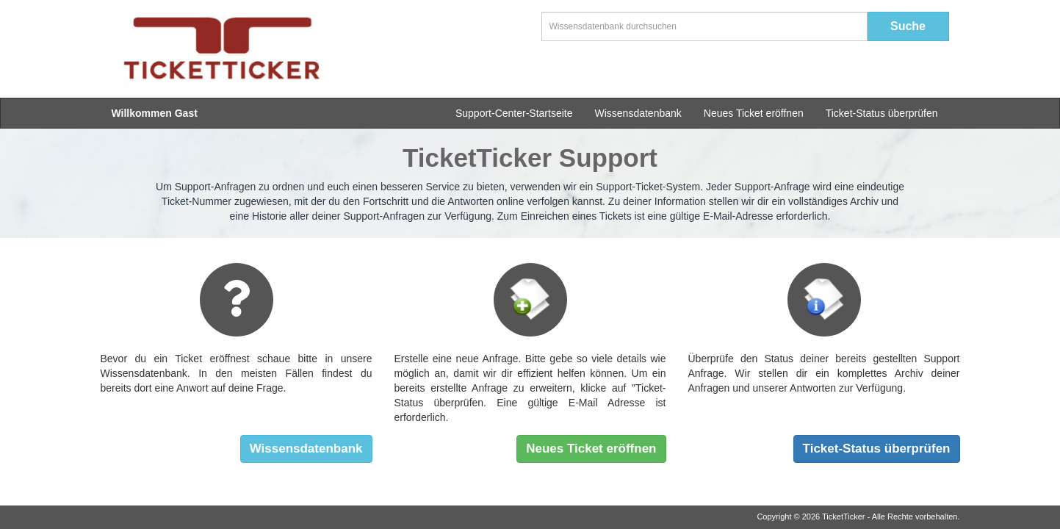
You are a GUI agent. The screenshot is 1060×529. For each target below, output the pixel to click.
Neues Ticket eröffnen (754, 113)
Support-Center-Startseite (514, 113)
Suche (908, 26)
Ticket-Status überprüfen (882, 113)
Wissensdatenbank (637, 113)
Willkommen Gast (155, 113)
